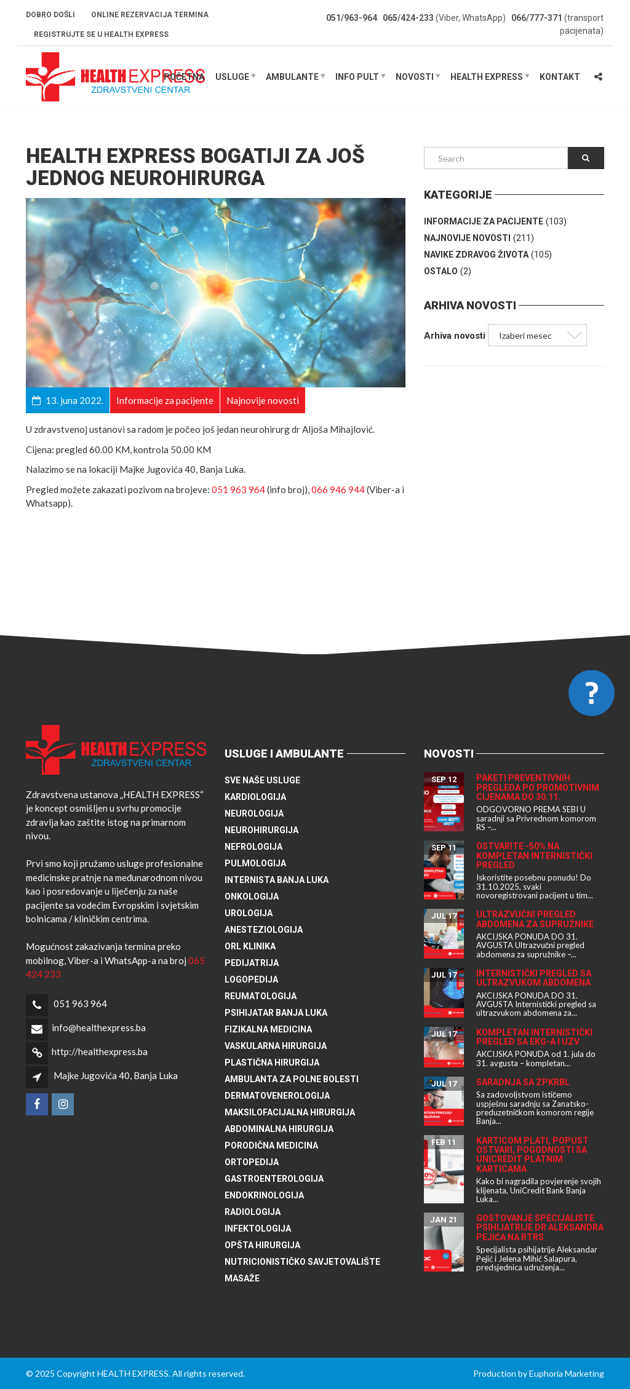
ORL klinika (250, 946)
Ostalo (441, 271)
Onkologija (252, 896)
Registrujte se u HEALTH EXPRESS (101, 34)
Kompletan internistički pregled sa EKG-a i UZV (534, 1037)
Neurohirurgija (261, 830)
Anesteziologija (264, 930)
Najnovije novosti (467, 238)
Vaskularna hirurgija (276, 1046)
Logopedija (251, 979)
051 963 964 (238, 489)
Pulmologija (255, 863)
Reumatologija (261, 996)
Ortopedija (252, 1162)
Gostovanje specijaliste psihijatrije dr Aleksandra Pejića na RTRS (540, 1227)
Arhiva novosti (454, 335)
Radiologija (253, 1212)
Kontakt (560, 77)
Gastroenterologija (274, 1179)
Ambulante (292, 77)
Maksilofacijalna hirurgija (290, 1112)
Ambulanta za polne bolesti (292, 1079)
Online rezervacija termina (150, 14)
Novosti (415, 77)
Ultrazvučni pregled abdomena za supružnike (535, 918)
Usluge (232, 77)
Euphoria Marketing (566, 1373)
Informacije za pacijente (483, 221)
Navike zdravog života (476, 254)
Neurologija (254, 813)
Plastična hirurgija (272, 1062)
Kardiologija (255, 797)
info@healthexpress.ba (99, 1027)
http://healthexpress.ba (100, 1051)
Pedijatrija (252, 963)
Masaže (242, 1278)
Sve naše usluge (262, 780)
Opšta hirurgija (262, 1245)
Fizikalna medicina (268, 1029)
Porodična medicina (271, 1145)
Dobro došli (50, 14)
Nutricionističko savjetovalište (302, 1262)
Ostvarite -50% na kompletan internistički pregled (534, 855)
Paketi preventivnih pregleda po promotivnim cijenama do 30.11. (537, 787)
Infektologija (258, 1228)
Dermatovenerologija (277, 1096)
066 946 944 (338, 489)
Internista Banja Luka (277, 880)
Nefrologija (253, 847)
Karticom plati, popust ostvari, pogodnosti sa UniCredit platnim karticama (532, 1155)
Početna (184, 77)
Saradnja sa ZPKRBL (523, 1082)
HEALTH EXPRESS (486, 77)
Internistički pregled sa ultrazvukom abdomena (533, 977)
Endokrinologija (264, 1195)
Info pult (357, 77)
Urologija (249, 913)
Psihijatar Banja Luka (276, 1013)
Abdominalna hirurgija (279, 1129)
